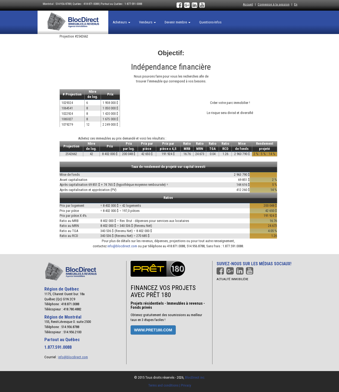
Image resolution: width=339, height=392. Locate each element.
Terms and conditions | (164, 385)
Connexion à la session (273, 4)
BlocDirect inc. (195, 377)
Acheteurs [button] (121, 22)
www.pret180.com (153, 330)
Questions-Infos (210, 22)
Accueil (248, 4)
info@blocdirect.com (122, 246)
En (295, 4)
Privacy (186, 385)
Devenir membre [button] (177, 22)
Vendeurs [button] (147, 22)
